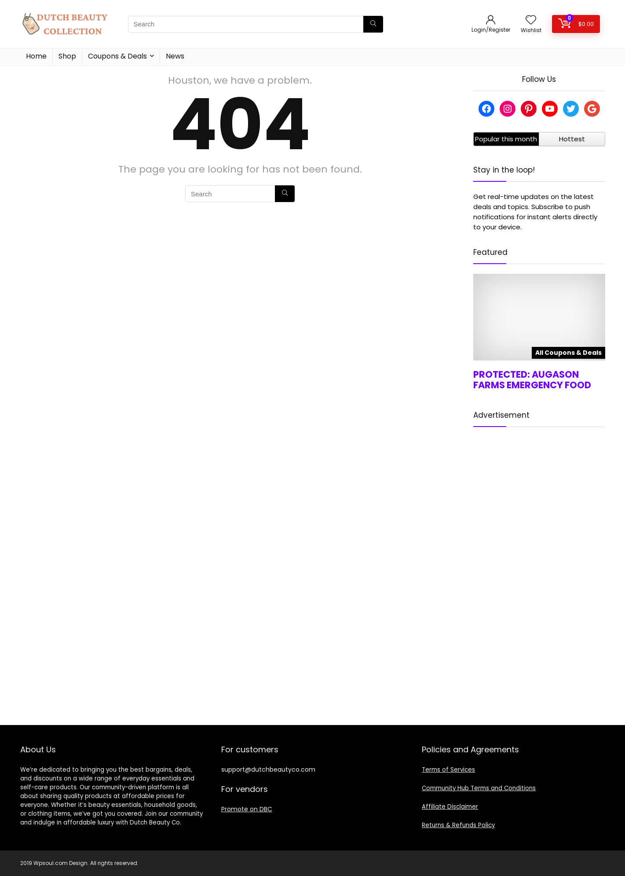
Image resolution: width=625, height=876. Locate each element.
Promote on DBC (246, 809)
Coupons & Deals (117, 56)
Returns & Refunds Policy (458, 825)
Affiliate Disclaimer (450, 806)
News (175, 56)
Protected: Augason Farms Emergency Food (532, 379)
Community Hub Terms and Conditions (479, 788)
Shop (67, 56)
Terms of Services (448, 770)
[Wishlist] (531, 20)
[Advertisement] (539, 569)
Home (36, 56)
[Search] (373, 24)
